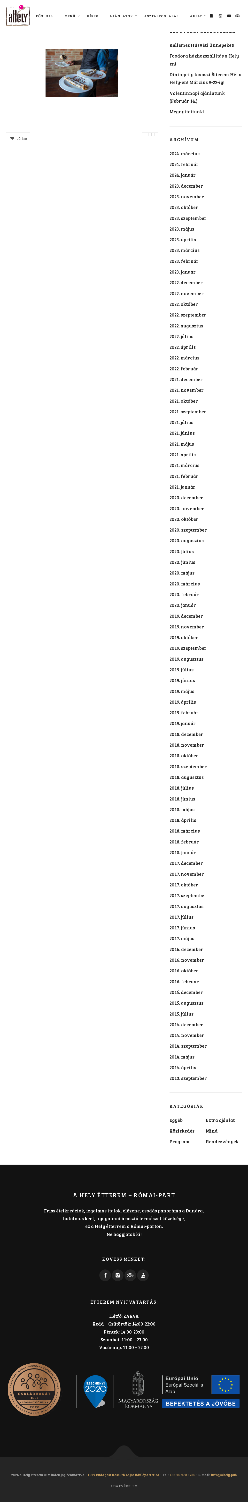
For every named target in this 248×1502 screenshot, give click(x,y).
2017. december (186, 863)
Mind (212, 1131)
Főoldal (44, 16)
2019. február (184, 712)
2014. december (186, 1024)
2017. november (187, 874)
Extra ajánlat (220, 1120)
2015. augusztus (186, 1003)
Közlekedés (182, 1131)
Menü (70, 16)
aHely (196, 16)
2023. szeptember (188, 218)
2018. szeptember (188, 766)
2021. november (187, 390)
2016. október (184, 971)
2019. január (183, 723)
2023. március (185, 250)
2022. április (183, 347)
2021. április (183, 454)
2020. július (182, 551)
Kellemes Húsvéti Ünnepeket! (202, 45)
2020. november (187, 508)
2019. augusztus (186, 659)
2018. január (183, 852)
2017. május (182, 938)
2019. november (187, 627)
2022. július (181, 336)
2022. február (184, 369)
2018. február (184, 842)
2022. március (184, 358)
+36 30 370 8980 (182, 1474)
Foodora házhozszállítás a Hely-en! (205, 60)
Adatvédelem (124, 1486)
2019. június (182, 680)
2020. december (186, 497)
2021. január (182, 487)
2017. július (182, 917)
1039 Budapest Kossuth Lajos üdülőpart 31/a (123, 1474)
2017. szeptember (188, 895)
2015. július (182, 1014)
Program (180, 1141)
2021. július (181, 422)
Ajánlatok (121, 16)
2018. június (182, 799)
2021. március (184, 465)
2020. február (184, 594)
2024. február (184, 164)
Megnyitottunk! (187, 111)
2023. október (184, 207)
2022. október (184, 304)
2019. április (183, 702)
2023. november (187, 196)
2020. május (182, 573)
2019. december (186, 616)
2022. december (186, 282)
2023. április (183, 239)
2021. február (184, 476)
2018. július (182, 788)
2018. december (186, 734)
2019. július (182, 670)
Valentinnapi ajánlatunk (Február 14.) (197, 97)
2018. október (184, 755)
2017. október (184, 885)
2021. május (182, 444)
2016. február (184, 981)
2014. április (183, 1067)
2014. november (187, 1035)
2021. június (182, 433)
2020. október (184, 519)
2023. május (182, 229)
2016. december (186, 949)
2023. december (186, 186)
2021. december (186, 379)
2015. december (186, 992)
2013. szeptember (188, 1078)
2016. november (187, 960)
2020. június (182, 562)
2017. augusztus (186, 906)
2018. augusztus (187, 777)
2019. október (184, 637)
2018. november (187, 745)
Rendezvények (222, 1141)
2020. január (183, 605)
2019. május (182, 691)
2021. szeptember (188, 412)
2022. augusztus (186, 326)
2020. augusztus (187, 540)
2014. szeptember (188, 1046)
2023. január (183, 272)
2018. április (183, 820)
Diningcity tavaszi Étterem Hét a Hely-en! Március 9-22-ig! (205, 78)
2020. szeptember (188, 530)
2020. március (185, 584)
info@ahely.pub (224, 1474)
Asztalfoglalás (161, 16)
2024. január (183, 175)
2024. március (185, 153)
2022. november (187, 293)
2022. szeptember (188, 315)
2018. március (185, 831)
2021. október (184, 401)
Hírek (92, 16)
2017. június (182, 928)
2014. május (182, 1057)
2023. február (184, 261)
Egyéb (176, 1120)
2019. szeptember (188, 648)
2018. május (182, 809)
